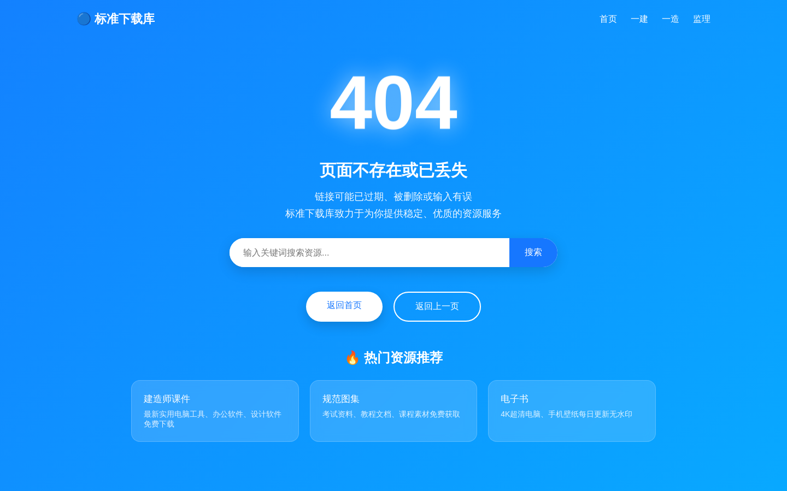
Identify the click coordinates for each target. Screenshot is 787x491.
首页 (608, 18)
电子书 (514, 399)
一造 (670, 18)
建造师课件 (167, 399)
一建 (639, 18)
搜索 (533, 252)
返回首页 (344, 305)
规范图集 (341, 399)
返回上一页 (437, 306)
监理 (701, 18)
